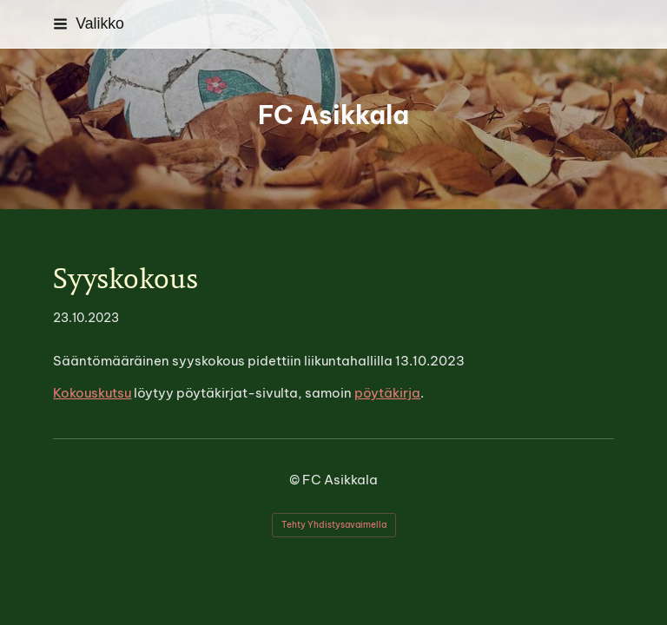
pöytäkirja (387, 393)
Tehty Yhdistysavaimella (333, 524)
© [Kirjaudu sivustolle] (295, 479)
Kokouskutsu (92, 393)
